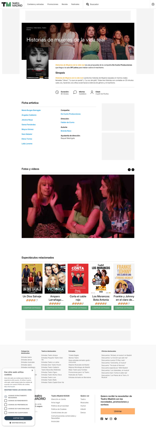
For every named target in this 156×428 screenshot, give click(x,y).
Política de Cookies (58, 409)
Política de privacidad (60, 406)
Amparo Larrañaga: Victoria (55, 300)
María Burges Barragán (31, 110)
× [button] (32, 370)
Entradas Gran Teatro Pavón (51, 365)
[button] (18, 391)
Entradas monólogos (28, 367)
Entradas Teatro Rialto (49, 380)
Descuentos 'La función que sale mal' (115, 358)
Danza (83, 412)
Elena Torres (27, 139)
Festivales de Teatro (75, 375)
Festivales (75, 4)
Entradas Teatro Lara (48, 377)
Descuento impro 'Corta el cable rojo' (114, 373)
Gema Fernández (29, 124)
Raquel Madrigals (68, 138)
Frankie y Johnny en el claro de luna (124, 300)
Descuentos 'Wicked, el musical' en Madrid (117, 355)
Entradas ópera (26, 365)
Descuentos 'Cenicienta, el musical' (114, 363)
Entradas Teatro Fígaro (49, 372)
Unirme (118, 411)
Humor (83, 406)
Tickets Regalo (74, 355)
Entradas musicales (28, 362)
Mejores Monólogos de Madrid (79, 367)
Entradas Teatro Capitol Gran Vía (52, 382)
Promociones (52, 4)
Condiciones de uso (59, 412)
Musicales (84, 402)
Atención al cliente (58, 399)
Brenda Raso (66, 131)
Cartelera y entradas (35, 4)
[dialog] (18, 397)
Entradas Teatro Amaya (49, 355)
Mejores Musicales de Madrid (79, 365)
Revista (65, 4)
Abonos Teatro (74, 358)
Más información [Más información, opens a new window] (9, 387)
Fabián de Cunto (67, 122)
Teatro (44, 28)
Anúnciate (55, 421)
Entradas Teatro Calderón (50, 367)
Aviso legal (55, 402)
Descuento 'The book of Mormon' (113, 365)
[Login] (153, 4)
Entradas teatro (26, 357)
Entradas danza (26, 360)
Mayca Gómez (27, 129)
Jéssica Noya (27, 120)
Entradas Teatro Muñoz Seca (51, 375)
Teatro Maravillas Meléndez (51, 370)
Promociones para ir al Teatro (79, 372)
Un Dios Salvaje (32, 296)
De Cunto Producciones (71, 114)
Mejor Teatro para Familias (78, 370)
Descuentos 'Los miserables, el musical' (115, 370)
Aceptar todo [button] (18, 418)
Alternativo (37, 28)
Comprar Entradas (32, 308)
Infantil (83, 409)
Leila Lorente (27, 144)
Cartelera (30, 28)
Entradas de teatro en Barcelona (80, 377)
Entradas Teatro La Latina (50, 362)
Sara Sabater (27, 134)
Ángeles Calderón (29, 115)
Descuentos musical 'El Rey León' (113, 360)
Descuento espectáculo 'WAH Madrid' (115, 368)
